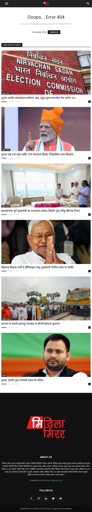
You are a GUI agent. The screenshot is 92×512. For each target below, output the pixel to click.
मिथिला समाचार (6, 319)
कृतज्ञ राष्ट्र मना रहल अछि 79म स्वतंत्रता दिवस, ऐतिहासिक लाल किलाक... (38, 154)
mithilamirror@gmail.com (51, 480)
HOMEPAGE (54, 32)
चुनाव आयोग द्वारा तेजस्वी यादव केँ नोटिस (22, 380)
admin (4, 101)
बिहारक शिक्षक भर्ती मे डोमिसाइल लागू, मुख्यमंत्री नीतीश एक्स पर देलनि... (38, 267)
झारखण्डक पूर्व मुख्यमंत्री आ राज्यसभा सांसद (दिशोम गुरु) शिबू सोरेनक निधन (40, 210)
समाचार (4, 263)
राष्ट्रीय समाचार (5, 93)
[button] (88, 3)
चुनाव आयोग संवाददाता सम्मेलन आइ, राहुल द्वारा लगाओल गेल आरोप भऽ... (39, 98)
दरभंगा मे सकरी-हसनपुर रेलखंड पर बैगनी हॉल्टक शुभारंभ (30, 323)
